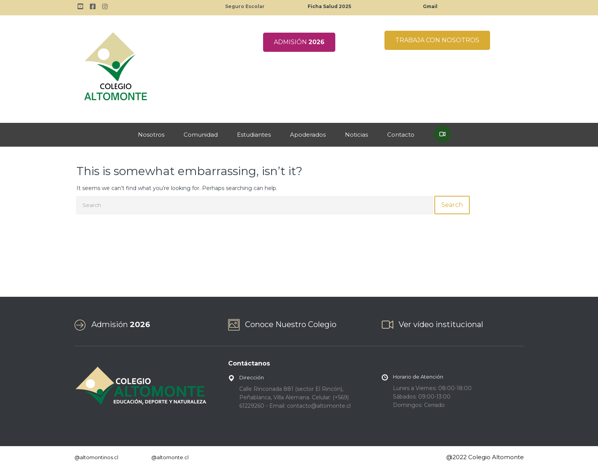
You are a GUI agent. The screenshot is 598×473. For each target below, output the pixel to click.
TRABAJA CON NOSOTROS (437, 40)
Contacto (400, 134)
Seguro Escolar (245, 6)
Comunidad (201, 134)
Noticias (356, 134)
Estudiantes (254, 134)
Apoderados (308, 134)
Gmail (430, 6)
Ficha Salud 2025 (329, 6)
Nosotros (151, 134)
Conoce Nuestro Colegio (290, 324)
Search (452, 204)
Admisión (120, 324)
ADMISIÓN (299, 42)
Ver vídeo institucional (441, 324)
